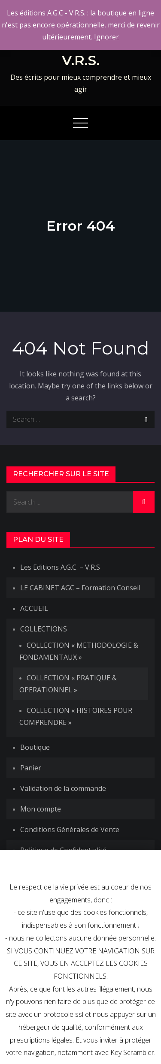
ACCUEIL (34, 608)
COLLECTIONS (43, 629)
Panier (30, 767)
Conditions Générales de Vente (69, 829)
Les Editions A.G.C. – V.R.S (60, 567)
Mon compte (40, 809)
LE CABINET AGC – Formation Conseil (80, 587)
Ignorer (106, 37)
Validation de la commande (63, 788)
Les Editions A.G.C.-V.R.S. (80, 52)
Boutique (35, 747)
